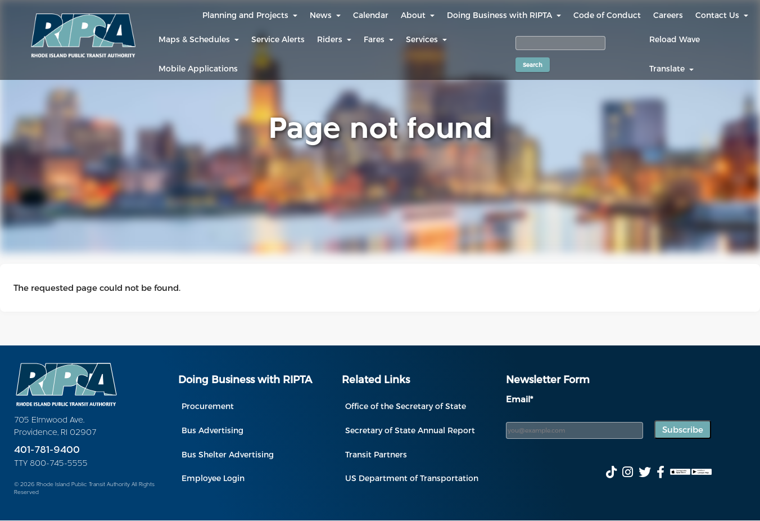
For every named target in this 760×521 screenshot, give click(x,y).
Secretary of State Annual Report (410, 430)
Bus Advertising (212, 430)
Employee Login (213, 478)
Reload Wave (674, 39)
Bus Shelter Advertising (228, 454)
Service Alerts (278, 39)
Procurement (208, 406)
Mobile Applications (198, 68)
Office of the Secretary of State (405, 406)
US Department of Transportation (411, 478)
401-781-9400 (47, 450)
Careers (668, 15)
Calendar (370, 15)
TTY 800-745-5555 (51, 464)
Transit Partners (376, 454)
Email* (519, 399)
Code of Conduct (607, 15)
